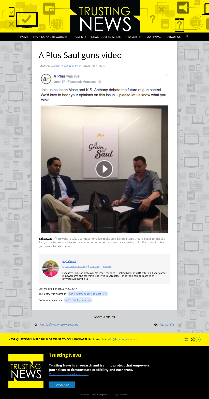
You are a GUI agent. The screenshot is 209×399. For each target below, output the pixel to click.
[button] (187, 36)
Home (24, 37)
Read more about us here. (68, 374)
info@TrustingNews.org (122, 339)
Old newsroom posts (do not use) (88, 293)
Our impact (155, 37)
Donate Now (62, 384)
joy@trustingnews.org (74, 266)
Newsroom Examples (106, 37)
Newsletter (133, 37)
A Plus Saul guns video (78, 300)
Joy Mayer (76, 65)
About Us (174, 37)
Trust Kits (79, 37)
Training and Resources (50, 37)
